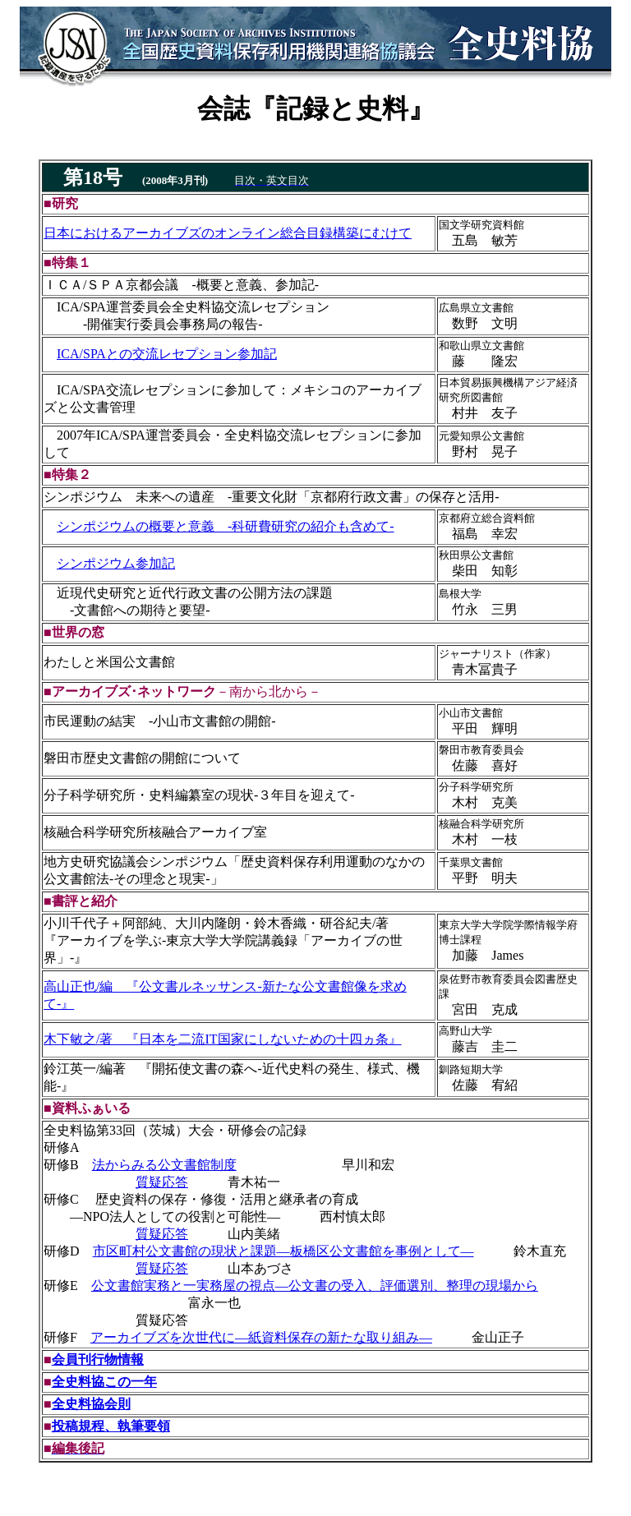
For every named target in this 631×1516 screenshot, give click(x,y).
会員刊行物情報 (98, 1359)
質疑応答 (162, 1182)
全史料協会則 (91, 1404)
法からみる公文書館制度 (164, 1165)
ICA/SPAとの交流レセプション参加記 (167, 354)
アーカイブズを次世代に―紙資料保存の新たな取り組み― (261, 1337)
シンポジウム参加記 (116, 563)
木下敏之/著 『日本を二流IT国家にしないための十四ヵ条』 (223, 1039)
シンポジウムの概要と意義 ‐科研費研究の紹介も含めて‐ (225, 526)
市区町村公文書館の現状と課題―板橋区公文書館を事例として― (283, 1251)
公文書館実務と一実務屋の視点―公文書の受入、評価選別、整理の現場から (314, 1286)
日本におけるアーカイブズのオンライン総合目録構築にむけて (228, 233)
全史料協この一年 (104, 1382)
